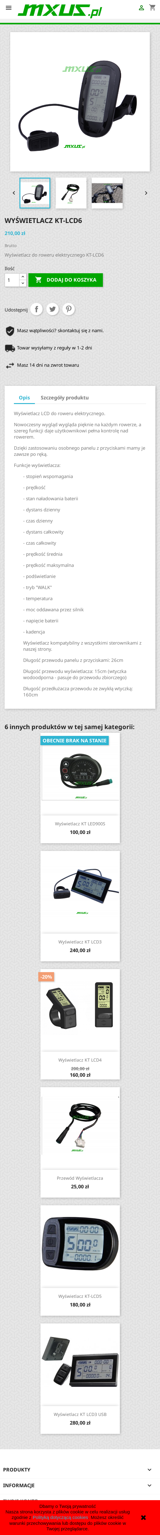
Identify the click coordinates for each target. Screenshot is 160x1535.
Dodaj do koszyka (65, 280)
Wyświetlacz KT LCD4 (80, 1060)
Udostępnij (36, 309)
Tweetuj (52, 309)
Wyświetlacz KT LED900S (80, 824)
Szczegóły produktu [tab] (65, 397)
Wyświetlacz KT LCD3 (80, 942)
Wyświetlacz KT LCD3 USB (80, 1414)
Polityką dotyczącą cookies (60, 1517)
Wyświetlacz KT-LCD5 (80, 1296)
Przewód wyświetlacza (80, 1178)
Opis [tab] (24, 397)
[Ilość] (12, 280)
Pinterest (68, 309)
